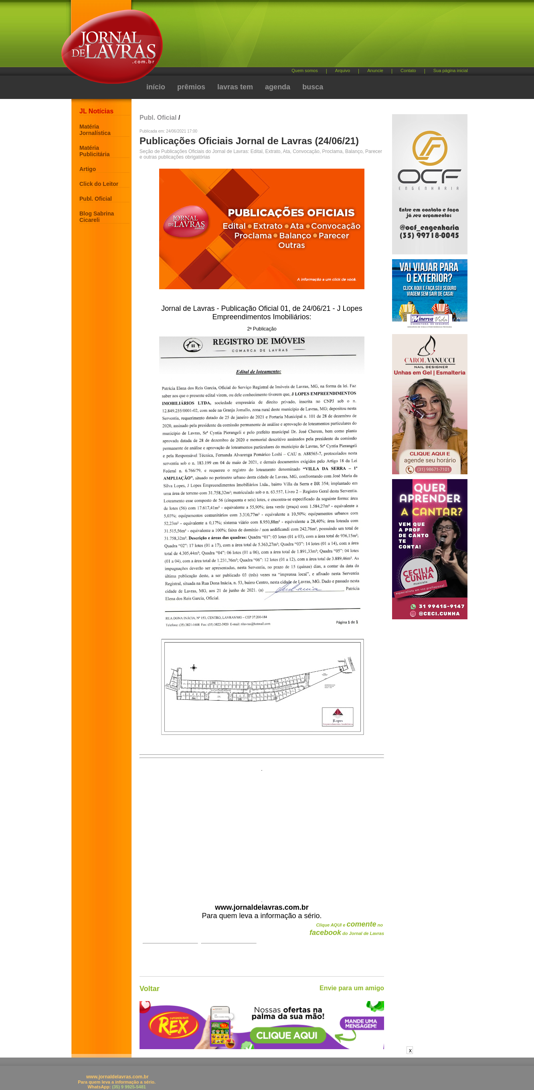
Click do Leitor (98, 184)
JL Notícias (96, 111)
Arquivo (342, 70)
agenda (277, 87)
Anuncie (375, 70)
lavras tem (235, 87)
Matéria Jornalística (95, 129)
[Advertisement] (309, 36)
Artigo (87, 169)
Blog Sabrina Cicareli (96, 216)
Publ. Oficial (95, 198)
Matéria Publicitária (94, 151)
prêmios (191, 87)
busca (312, 87)
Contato (408, 70)
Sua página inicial (450, 70)
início (155, 87)
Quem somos (304, 70)
